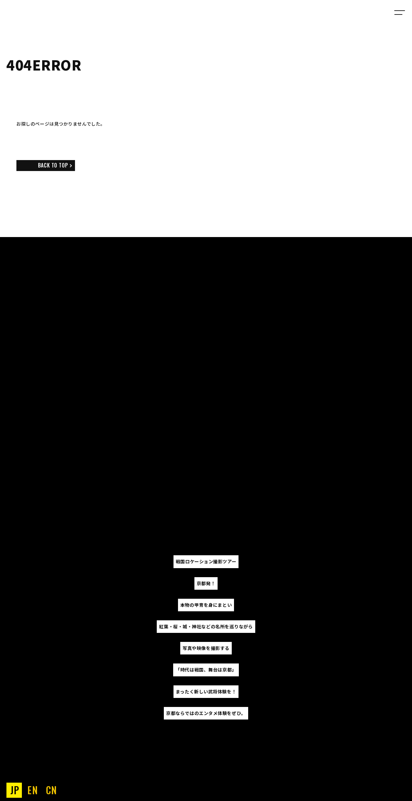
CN (51, 790)
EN (32, 790)
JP (14, 790)
